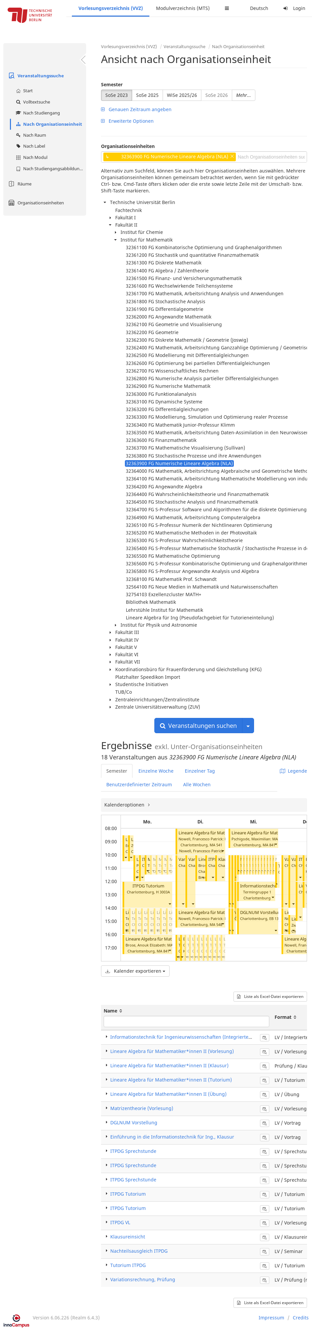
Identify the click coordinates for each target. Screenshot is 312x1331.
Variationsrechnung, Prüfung (142, 1279)
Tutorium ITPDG (128, 1265)
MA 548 (216, 924)
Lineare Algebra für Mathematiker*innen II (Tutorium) (171, 1080)
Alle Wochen (197, 784)
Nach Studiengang (37, 113)
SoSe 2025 (147, 95)
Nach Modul (30, 157)
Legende (293, 771)
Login (293, 8)
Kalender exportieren (135, 971)
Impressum (271, 1317)
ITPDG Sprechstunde (133, 1151)
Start (23, 91)
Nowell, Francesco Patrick (201, 850)
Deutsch (259, 8)
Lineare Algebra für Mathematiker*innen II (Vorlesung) (172, 1051)
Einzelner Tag (200, 771)
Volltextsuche (32, 102)
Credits (301, 1317)
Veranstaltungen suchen (198, 726)
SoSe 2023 (116, 95)
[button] (125, 857)
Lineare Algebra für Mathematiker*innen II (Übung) (168, 1094)
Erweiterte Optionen (127, 121)
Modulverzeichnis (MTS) (183, 8)
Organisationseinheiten (35, 203)
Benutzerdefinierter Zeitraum (139, 784)
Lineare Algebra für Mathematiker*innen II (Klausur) (169, 1065)
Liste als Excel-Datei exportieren (270, 996)
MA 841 (163, 950)
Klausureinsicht (127, 1236)
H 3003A (163, 891)
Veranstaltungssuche (35, 76)
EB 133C (276, 918)
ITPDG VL (120, 1222)
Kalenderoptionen (125, 805)
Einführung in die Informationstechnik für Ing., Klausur (172, 1137)
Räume (19, 184)
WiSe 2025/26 (182, 95)
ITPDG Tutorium (148, 886)
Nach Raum (30, 135)
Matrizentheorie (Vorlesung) (141, 1108)
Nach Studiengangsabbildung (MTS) (50, 169)
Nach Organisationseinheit (48, 124)
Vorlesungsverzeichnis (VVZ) (110, 8)
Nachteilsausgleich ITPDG (139, 1251)
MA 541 (216, 844)
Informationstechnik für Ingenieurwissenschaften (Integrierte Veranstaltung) (196, 1037)
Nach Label (29, 146)
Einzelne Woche (156, 771)
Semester (112, 84)
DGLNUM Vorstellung (261, 912)
